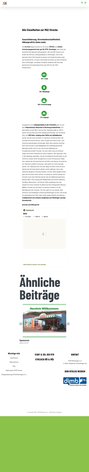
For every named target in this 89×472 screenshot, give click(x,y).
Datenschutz (14, 362)
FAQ (14, 366)
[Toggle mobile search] (82, 3)
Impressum (14, 358)
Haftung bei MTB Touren (14, 370)
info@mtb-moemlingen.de (78, 363)
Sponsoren (24, 340)
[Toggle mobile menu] (85, 3)
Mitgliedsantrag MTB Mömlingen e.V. (14, 374)
